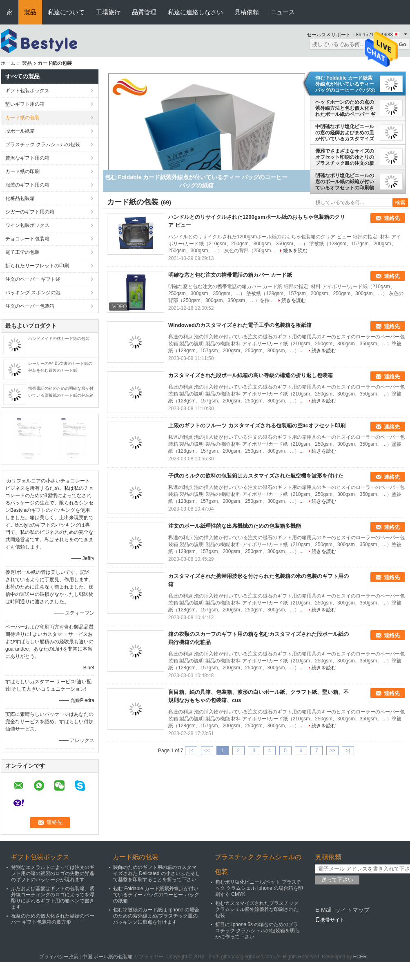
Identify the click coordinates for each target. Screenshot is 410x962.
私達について (66, 12)
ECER (360, 957)
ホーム (8, 63)
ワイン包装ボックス (27, 225)
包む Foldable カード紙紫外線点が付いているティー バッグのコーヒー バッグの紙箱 (345, 84)
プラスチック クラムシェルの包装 (42, 144)
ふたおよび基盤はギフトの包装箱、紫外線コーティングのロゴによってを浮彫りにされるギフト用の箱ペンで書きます (52, 898)
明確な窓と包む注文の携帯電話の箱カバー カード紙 (230, 275)
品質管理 (144, 12)
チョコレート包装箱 (27, 239)
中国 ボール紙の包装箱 (107, 957)
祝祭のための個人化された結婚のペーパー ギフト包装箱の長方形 (52, 919)
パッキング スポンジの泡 (32, 292)
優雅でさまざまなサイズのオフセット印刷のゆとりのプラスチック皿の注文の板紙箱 (344, 157)
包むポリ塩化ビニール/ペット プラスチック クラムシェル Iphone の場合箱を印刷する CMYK (259, 888)
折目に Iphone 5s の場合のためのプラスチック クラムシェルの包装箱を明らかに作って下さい (257, 931)
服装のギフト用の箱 (27, 185)
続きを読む (295, 250)
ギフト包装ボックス (27, 90)
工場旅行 (108, 12)
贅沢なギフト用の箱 (27, 158)
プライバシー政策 (58, 957)
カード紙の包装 (22, 117)
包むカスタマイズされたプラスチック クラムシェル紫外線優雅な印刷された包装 (257, 909)
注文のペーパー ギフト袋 (32, 279)
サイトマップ (352, 909)
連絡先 (392, 218)
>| (348, 750)
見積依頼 (246, 12)
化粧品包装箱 (20, 198)
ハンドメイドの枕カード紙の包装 (58, 338)
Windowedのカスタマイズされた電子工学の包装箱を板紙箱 (240, 325)
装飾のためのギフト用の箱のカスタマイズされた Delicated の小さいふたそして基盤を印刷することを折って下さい (156, 873)
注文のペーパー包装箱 (29, 306)
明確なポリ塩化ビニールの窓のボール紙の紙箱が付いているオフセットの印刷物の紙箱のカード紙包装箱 (344, 182)
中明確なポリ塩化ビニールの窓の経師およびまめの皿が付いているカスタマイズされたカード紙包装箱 (344, 133)
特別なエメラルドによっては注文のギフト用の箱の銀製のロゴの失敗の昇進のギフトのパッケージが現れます (52, 873)
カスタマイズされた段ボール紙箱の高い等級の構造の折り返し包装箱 (250, 375)
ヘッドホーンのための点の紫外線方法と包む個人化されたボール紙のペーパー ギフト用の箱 (345, 108)
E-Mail (323, 909)
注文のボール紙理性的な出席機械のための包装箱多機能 (234, 526)
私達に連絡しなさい (195, 12)
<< (207, 750)
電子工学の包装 (22, 252)
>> (332, 750)
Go (402, 44)
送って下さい (337, 880)
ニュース (282, 12)
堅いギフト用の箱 (25, 104)
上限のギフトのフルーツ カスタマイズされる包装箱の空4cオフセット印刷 (256, 425)
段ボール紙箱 (20, 131)
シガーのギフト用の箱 (29, 212)
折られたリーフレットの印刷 (37, 266)
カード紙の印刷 (22, 171)
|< (191, 750)
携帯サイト (330, 920)
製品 (30, 12)
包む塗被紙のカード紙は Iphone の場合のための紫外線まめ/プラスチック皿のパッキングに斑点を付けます (156, 916)
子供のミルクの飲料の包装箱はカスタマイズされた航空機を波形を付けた (255, 476)
